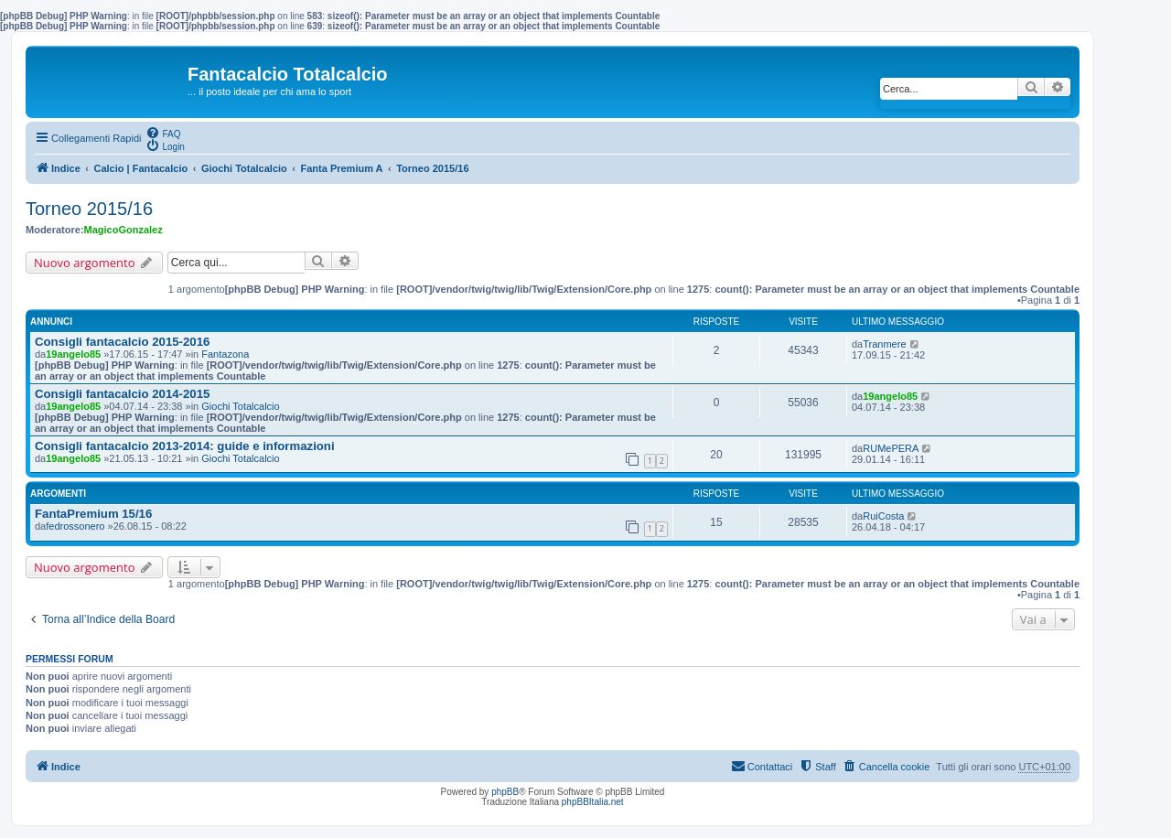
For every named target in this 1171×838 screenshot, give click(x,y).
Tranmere (884, 343)
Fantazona (225, 354)
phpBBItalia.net (593, 802)
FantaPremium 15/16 (93, 514)
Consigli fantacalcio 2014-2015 (122, 394)
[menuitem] (162, 132)
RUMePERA (891, 448)
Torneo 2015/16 (89, 209)
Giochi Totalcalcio (240, 406)
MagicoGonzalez (123, 229)
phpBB (505, 792)
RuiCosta (883, 515)
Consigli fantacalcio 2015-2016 (122, 342)
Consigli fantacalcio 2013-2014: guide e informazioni (185, 446)
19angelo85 (73, 354)
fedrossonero (75, 526)
